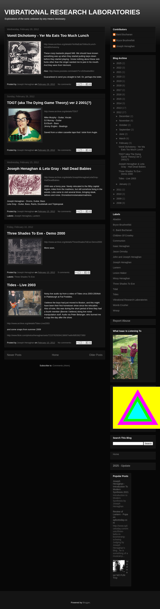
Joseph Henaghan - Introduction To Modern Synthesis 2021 (121, 486)
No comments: (65, 84)
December (124, 116)
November (124, 120)
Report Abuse (121, 320)
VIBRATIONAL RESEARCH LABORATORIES (72, 12)
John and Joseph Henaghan (127, 257)
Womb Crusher (120, 305)
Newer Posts (14, 355)
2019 (119, 81)
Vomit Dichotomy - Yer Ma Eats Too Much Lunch (48, 36)
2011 (119, 189)
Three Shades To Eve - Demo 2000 (36, 233)
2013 (119, 108)
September (125, 129)
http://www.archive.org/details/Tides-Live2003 (28, 323)
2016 (119, 94)
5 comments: (64, 272)
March (122, 138)
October (123, 125)
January (123, 184)
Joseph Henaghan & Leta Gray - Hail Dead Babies (49, 169)
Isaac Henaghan (121, 246)
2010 (119, 194)
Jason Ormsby (120, 251)
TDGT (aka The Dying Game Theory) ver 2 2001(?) (49, 103)
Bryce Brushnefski (125, 40)
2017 (119, 90)
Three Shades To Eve (24, 277)
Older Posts (95, 355)
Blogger (86, 602)
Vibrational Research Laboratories (130, 299)
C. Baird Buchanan (122, 230)
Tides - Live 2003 (21, 285)
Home (55, 355)
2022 (119, 67)
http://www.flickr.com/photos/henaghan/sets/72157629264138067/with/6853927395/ (46, 335)
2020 (119, 76)
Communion (119, 240)
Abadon (117, 219)
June (122, 134)
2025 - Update (121, 465)
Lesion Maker (120, 273)
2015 (119, 99)
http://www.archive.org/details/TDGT (61, 111)
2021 (119, 72)
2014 (119, 103)
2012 (119, 112)
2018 (119, 85)
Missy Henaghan (121, 278)
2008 (119, 203)
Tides (115, 294)
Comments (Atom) (61, 365)
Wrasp (116, 310)
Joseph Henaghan (23, 216)
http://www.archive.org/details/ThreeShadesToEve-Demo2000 (73, 242)
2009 (119, 198)
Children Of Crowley (123, 235)
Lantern (36, 216)
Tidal (115, 289)
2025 (119, 63)
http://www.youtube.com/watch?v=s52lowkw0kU (71, 71)
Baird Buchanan (124, 34)
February (124, 143)
